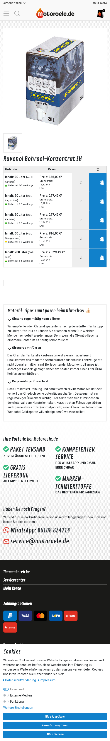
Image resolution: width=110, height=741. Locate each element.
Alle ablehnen (55, 734)
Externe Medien (21, 695)
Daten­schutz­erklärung (20, 680)
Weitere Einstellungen (18, 707)
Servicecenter (14, 580)
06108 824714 (53, 530)
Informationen (12, 3)
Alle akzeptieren (55, 717)
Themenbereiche (16, 572)
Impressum (47, 680)
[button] (17, 13)
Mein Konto (100, 3)
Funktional (17, 701)
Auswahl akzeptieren (55, 725)
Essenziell (17, 689)
